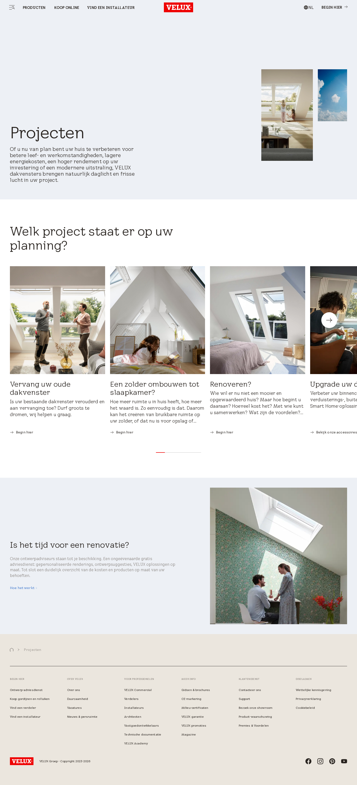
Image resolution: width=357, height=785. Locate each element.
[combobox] (308, 7)
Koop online (66, 7)
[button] (160, 452)
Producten (34, 7)
